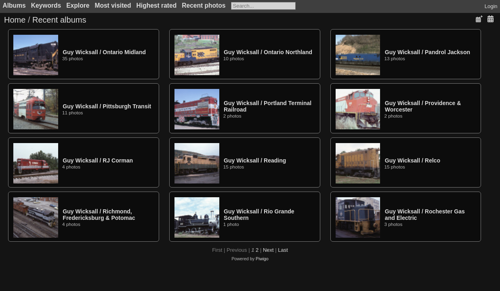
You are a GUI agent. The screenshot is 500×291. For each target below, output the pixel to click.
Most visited (113, 5)
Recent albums (59, 19)
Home (14, 19)
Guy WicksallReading (255, 160)
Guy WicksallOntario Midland (104, 52)
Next (268, 250)
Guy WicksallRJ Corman (98, 160)
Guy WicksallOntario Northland (268, 52)
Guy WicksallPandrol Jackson (427, 52)
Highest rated (157, 5)
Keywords (46, 5)
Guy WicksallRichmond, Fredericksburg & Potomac (99, 214)
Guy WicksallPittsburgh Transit (107, 106)
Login (491, 6)
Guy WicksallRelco (412, 160)
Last (283, 250)
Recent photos (203, 5)
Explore (77, 5)
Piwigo (262, 258)
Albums (14, 5)
